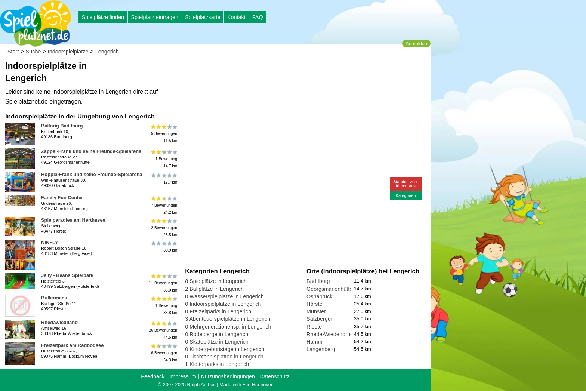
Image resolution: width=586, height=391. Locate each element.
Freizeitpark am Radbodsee (72, 345)
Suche (33, 52)
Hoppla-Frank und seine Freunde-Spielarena (91, 174)
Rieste (314, 327)
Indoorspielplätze (68, 52)
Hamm (314, 342)
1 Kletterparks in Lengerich (217, 364)
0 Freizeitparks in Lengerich (218, 311)
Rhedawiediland (59, 322)
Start (13, 52)
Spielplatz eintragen (154, 17)
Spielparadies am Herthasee (73, 220)
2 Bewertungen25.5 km (163, 228)
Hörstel (315, 304)
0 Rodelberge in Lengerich (216, 334)
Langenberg (320, 349)
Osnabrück (319, 296)
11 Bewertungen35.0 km (163, 283)
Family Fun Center (62, 197)
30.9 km (163, 246)
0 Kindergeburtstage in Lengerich (224, 349)
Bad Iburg (318, 281)
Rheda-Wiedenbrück (330, 334)
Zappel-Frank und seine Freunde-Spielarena (91, 151)
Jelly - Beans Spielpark (67, 275)
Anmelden (416, 43)
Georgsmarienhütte (329, 289)
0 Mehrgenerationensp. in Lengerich (228, 327)
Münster (316, 311)
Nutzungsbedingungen (228, 376)
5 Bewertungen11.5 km (163, 133)
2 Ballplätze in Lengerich (214, 289)
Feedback (152, 376)
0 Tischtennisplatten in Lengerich (224, 357)
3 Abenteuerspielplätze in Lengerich (227, 319)
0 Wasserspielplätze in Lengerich (224, 296)
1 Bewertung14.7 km (163, 159)
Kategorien (405, 195)
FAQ (257, 17)
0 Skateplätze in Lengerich (217, 342)
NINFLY (49, 242)
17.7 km (163, 178)
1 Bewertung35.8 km (163, 305)
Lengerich (107, 52)
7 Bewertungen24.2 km (163, 205)
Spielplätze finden (103, 17)
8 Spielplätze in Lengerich (216, 281)
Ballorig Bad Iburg (62, 126)
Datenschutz (275, 376)
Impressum (182, 376)
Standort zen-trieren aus (405, 183)
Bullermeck (54, 298)
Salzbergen (320, 319)
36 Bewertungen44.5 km (163, 330)
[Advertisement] (269, 71)
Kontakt (236, 17)
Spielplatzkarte (202, 17)
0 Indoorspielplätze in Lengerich (223, 304)
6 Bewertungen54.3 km (163, 353)
